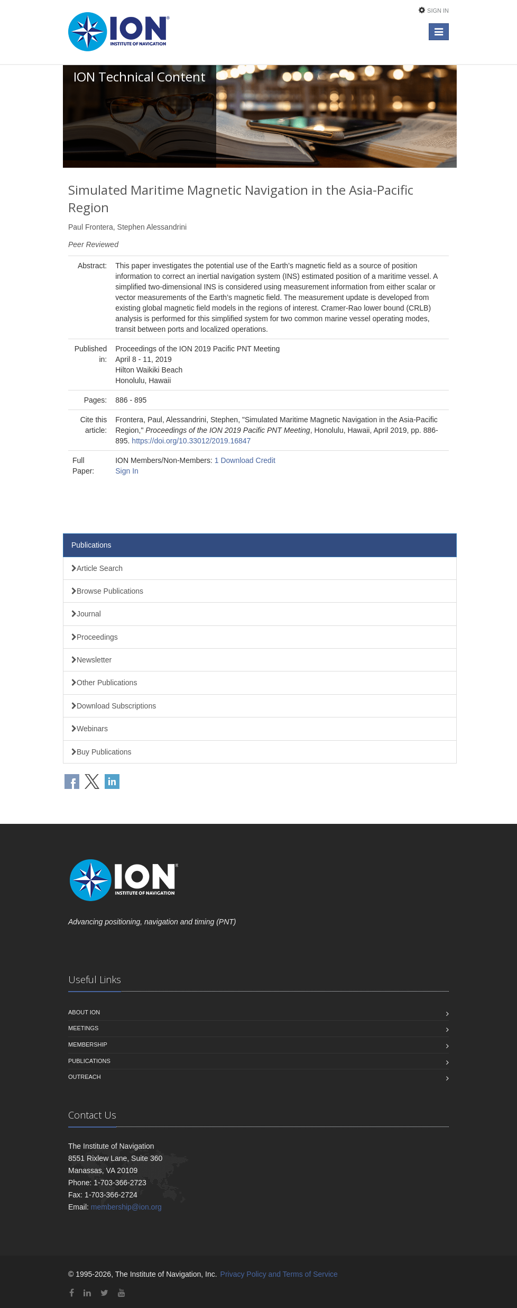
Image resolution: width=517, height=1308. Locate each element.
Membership (87, 1044)
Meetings (83, 1028)
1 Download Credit (245, 460)
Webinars (89, 728)
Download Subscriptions (113, 706)
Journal (86, 614)
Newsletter (91, 660)
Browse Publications (107, 591)
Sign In (438, 10)
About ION (84, 1012)
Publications (91, 545)
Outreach (84, 1077)
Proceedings (94, 637)
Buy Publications (101, 752)
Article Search (97, 568)
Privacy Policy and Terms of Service (279, 1274)
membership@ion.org (126, 1207)
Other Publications (104, 682)
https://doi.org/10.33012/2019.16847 (191, 441)
